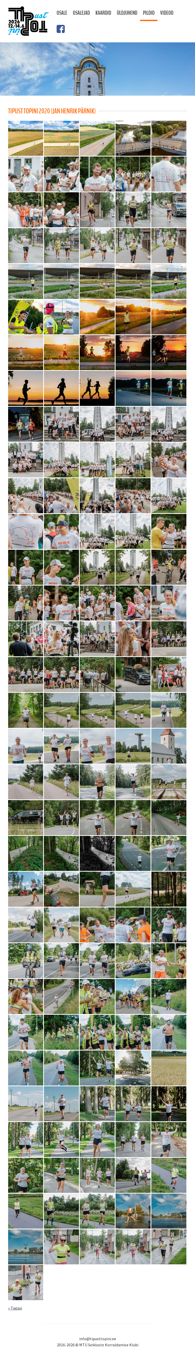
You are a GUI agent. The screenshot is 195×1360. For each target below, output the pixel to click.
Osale (62, 13)
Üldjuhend (127, 13)
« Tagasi (15, 1308)
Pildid (149, 13)
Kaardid (103, 13)
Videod (166, 13)
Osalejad (81, 13)
